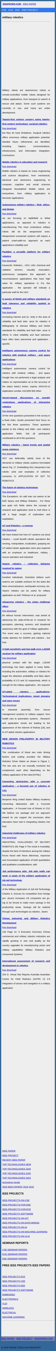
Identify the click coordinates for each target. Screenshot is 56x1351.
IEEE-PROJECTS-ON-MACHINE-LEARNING (24, 1231)
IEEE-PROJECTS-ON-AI (14, 1227)
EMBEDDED (8, 1294)
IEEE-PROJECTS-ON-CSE (16, 1200)
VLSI (4, 1303)
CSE (4, 10)
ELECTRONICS (10, 1299)
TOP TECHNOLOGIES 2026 (16, 1169)
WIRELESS (8, 1308)
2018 (31, 1187)
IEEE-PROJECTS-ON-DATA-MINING (20, 1222)
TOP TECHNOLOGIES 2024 (16, 1178)
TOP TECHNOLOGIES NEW (16, 1164)
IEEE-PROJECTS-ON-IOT (15, 1218)
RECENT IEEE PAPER (13, 1160)
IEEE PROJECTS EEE (13, 1285)
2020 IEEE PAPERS (12, 1187)
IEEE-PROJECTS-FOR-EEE (16, 1204)
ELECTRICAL (9, 1312)
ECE (11, 10)
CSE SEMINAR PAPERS (14, 1249)
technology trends (11, 1182)
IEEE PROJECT (30, 10)
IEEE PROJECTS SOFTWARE (17, 1213)
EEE (17, 10)
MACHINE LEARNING (13, 1317)
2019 (25, 1187)
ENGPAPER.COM (43, 1338)
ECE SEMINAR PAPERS (14, 1254)
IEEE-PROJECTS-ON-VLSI (16, 1236)
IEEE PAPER (29, 4)
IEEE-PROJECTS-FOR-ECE (16, 1209)
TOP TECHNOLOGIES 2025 (16, 1173)
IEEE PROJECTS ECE (13, 1276)
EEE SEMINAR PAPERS (14, 1258)
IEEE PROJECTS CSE (13, 1281)
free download (26, 124)
